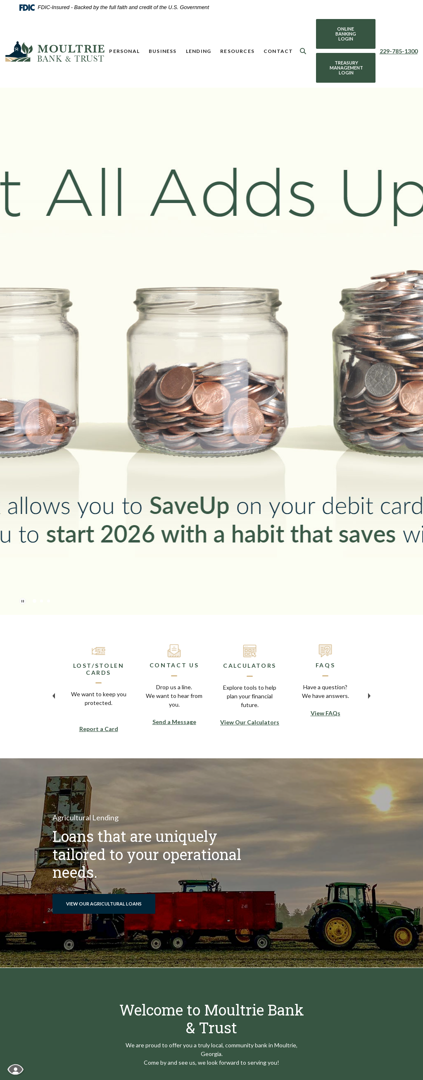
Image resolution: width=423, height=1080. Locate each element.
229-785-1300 (399, 51)
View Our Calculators (249, 722)
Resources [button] (237, 51)
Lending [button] (198, 51)
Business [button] (163, 51)
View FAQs (325, 713)
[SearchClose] (303, 51)
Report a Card (98, 728)
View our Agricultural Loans (104, 903)
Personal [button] (124, 51)
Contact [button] (278, 51)
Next (369, 696)
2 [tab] (41, 601)
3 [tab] (48, 601)
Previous (53, 696)
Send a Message (174, 721)
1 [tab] (34, 601)
